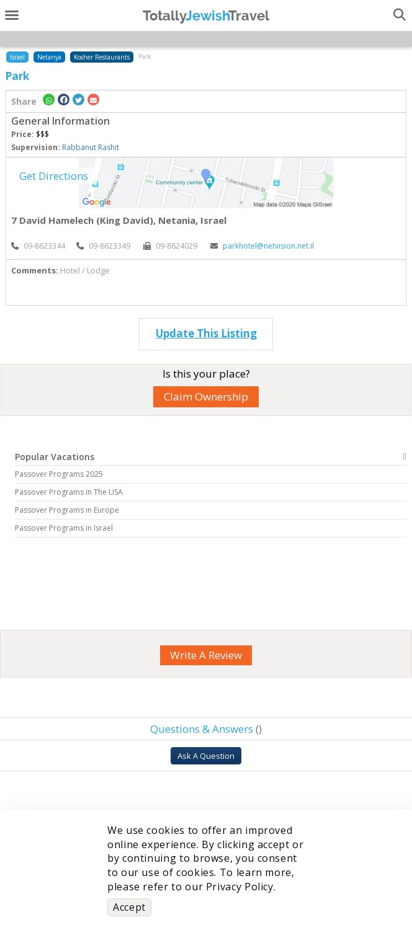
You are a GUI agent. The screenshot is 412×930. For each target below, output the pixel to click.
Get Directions (53, 176)
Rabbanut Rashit (90, 147)
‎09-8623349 (103, 246)
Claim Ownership (206, 396)
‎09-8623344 (38, 246)
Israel (17, 57)
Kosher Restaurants (102, 57)
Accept (129, 907)
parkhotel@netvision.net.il (262, 246)
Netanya (49, 57)
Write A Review (206, 655)
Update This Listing (206, 333)
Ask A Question (206, 755)
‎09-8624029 (170, 246)
